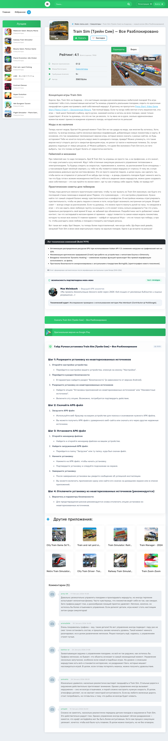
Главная (6, 12)
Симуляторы (82, 69)
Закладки (98, 38)
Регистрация (145, 4)
